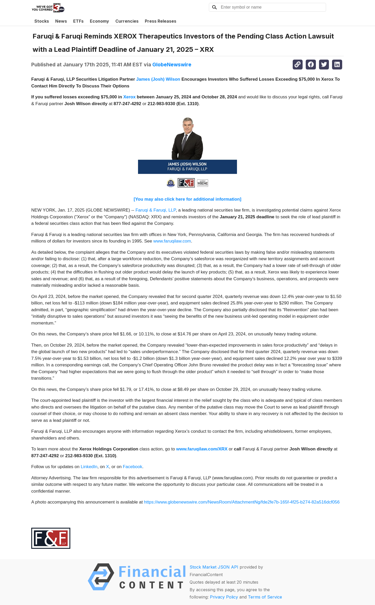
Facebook (132, 466)
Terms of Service (265, 597)
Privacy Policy (224, 597)
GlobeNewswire (171, 64)
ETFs (78, 21)
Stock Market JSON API (214, 567)
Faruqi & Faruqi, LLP (155, 210)
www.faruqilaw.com (172, 241)
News (61, 21)
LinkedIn (89, 466)
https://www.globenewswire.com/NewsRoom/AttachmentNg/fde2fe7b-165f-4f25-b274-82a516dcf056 (242, 502)
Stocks (41, 21)
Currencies (127, 21)
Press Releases (160, 21)
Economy (99, 21)
